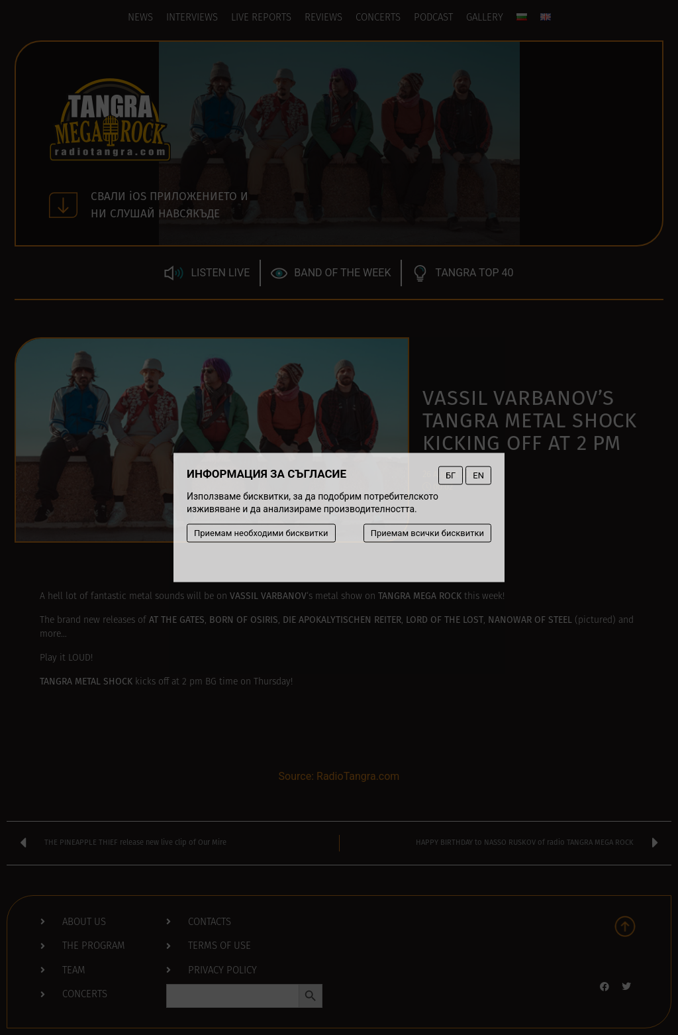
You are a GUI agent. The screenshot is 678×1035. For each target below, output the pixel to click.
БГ (451, 475)
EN (478, 475)
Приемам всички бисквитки (427, 533)
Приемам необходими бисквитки (261, 533)
